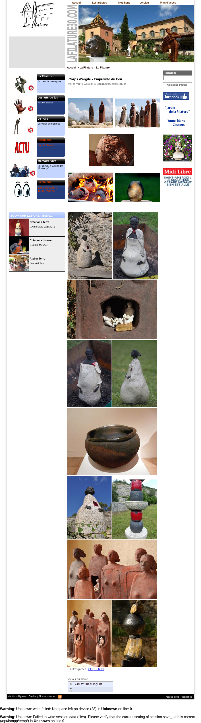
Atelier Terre (37, 258)
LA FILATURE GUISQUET (88, 684)
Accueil (76, 2)
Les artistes (99, 2)
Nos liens (124, 2)
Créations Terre (39, 222)
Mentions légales (17, 696)
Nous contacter (47, 696)
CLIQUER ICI (96, 669)
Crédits (32, 696)
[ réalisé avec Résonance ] (178, 696)
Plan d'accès (168, 2)
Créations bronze (41, 240)
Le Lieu (144, 2)
